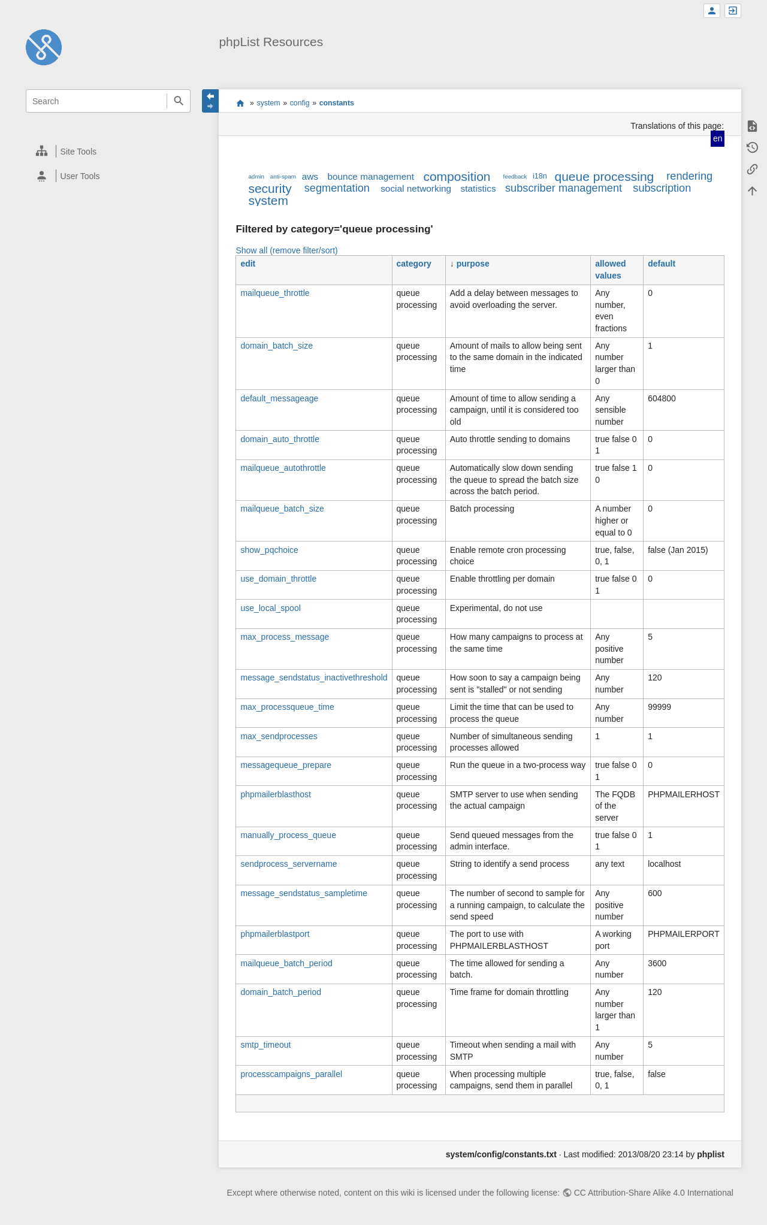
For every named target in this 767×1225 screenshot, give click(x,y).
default (661, 263)
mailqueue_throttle (274, 293)
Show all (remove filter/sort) (286, 250)
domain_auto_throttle (279, 439)
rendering (689, 176)
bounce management (370, 176)
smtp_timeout (265, 1044)
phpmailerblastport (274, 934)
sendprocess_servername (288, 864)
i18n (540, 176)
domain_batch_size (276, 345)
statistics (478, 188)
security (269, 188)
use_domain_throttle (278, 578)
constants (336, 103)
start (240, 103)
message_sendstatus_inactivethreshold (313, 677)
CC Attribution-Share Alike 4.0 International (653, 1192)
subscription (662, 188)
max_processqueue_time (287, 707)
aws (310, 176)
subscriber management (563, 188)
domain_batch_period (280, 992)
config (300, 103)
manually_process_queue (288, 835)
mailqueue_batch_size (282, 508)
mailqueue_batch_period (286, 963)
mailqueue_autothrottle (282, 468)
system (268, 103)
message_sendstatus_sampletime (303, 893)
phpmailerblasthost (275, 794)
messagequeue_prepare (285, 765)
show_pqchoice (269, 550)
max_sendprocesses (278, 736)
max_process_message (284, 637)
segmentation (337, 188)
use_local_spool (270, 608)
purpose (473, 263)
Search (178, 101)
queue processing (604, 176)
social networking (416, 188)
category (414, 263)
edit (247, 263)
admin (256, 176)
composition (456, 176)
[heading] (109, 151)
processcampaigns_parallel (291, 1074)
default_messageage (279, 398)
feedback (515, 176)
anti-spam (283, 176)
